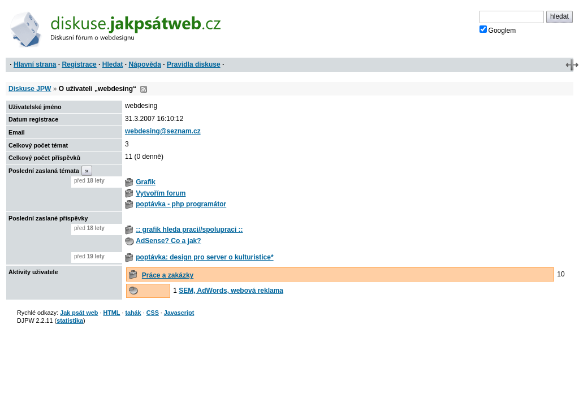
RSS (143, 89)
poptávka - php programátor (181, 204)
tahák (133, 312)
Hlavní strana (35, 64)
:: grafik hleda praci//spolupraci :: (189, 229)
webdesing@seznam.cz (163, 131)
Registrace (79, 64)
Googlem (497, 29)
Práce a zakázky (167, 275)
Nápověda (145, 64)
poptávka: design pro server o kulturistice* (204, 257)
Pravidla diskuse (194, 64)
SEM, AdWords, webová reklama (231, 291)
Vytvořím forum (160, 193)
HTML (111, 312)
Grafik (145, 182)
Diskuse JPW (29, 89)
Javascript (179, 312)
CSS (152, 312)
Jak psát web (79, 312)
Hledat (112, 64)
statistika (70, 320)
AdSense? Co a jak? (168, 241)
